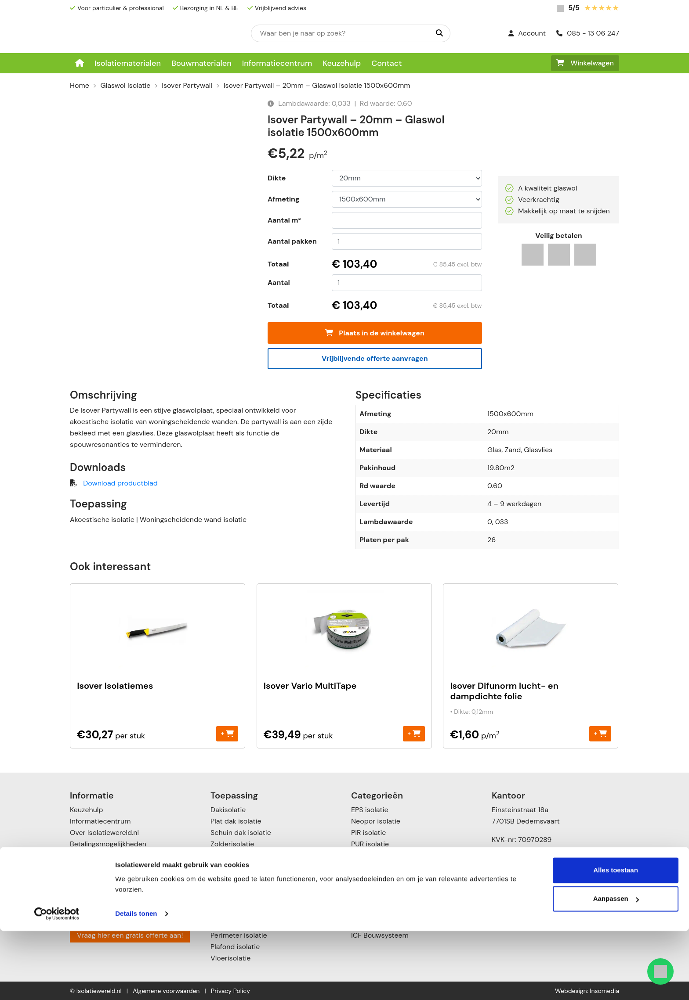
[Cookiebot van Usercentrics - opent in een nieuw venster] (56, 982)
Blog (76, 889)
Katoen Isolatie (375, 889)
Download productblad (120, 483)
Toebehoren (370, 912)
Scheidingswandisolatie (248, 878)
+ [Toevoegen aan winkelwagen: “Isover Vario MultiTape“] (413, 733)
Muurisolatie (230, 855)
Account (527, 33)
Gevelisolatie (231, 866)
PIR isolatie (368, 832)
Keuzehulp (342, 63)
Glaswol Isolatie (126, 85)
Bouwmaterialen (201, 63)
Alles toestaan (615, 939)
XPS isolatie (369, 855)
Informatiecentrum (277, 63)
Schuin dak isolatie (240, 832)
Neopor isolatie (375, 821)
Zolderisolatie (232, 844)
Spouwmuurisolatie (241, 889)
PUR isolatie (370, 844)
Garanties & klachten (104, 878)
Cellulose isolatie (378, 901)
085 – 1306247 (522, 910)
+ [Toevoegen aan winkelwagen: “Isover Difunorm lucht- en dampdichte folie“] (600, 733)
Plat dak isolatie (235, 821)
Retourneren (90, 866)
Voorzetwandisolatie (243, 901)
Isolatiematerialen (127, 63)
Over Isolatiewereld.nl (104, 832)
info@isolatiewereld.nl (534, 880)
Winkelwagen (585, 63)
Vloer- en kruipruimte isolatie (257, 912)
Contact (386, 63)
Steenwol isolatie (378, 866)
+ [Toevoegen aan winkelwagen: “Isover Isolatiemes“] (227, 733)
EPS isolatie (369, 809)
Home (79, 85)
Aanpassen (616, 967)
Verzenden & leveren (103, 855)
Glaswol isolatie (376, 878)
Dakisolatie (228, 809)
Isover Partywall (187, 85)
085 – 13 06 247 (525, 869)
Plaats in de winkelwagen (374, 333)
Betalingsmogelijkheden (108, 844)
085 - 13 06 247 (587, 33)
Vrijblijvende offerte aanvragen (375, 358)
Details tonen (136, 982)
